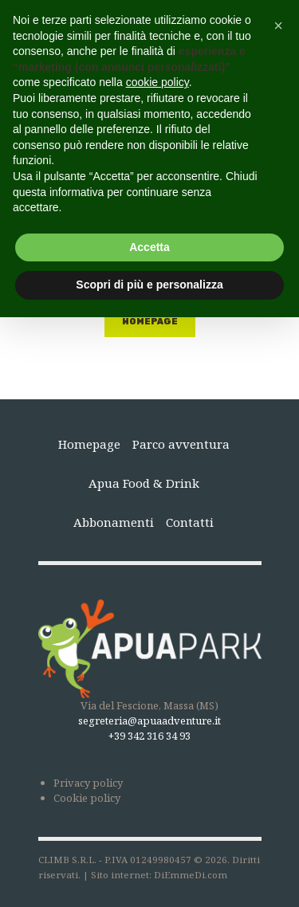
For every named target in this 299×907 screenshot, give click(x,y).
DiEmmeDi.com (190, 875)
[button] (278, 25)
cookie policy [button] (157, 82)
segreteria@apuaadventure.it (149, 720)
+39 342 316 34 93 (149, 735)
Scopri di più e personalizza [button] (149, 284)
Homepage (150, 321)
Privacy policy (88, 782)
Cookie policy (86, 798)
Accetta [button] (149, 247)
